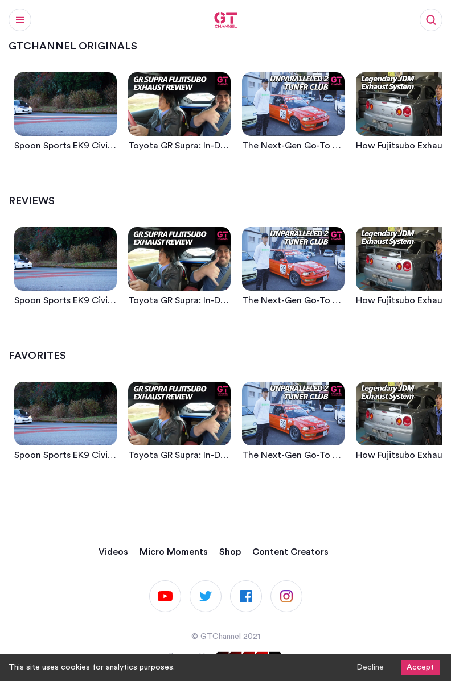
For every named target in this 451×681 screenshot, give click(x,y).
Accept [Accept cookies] (420, 667)
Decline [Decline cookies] (370, 667)
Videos (113, 551)
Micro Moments (174, 551)
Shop (230, 551)
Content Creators (290, 551)
